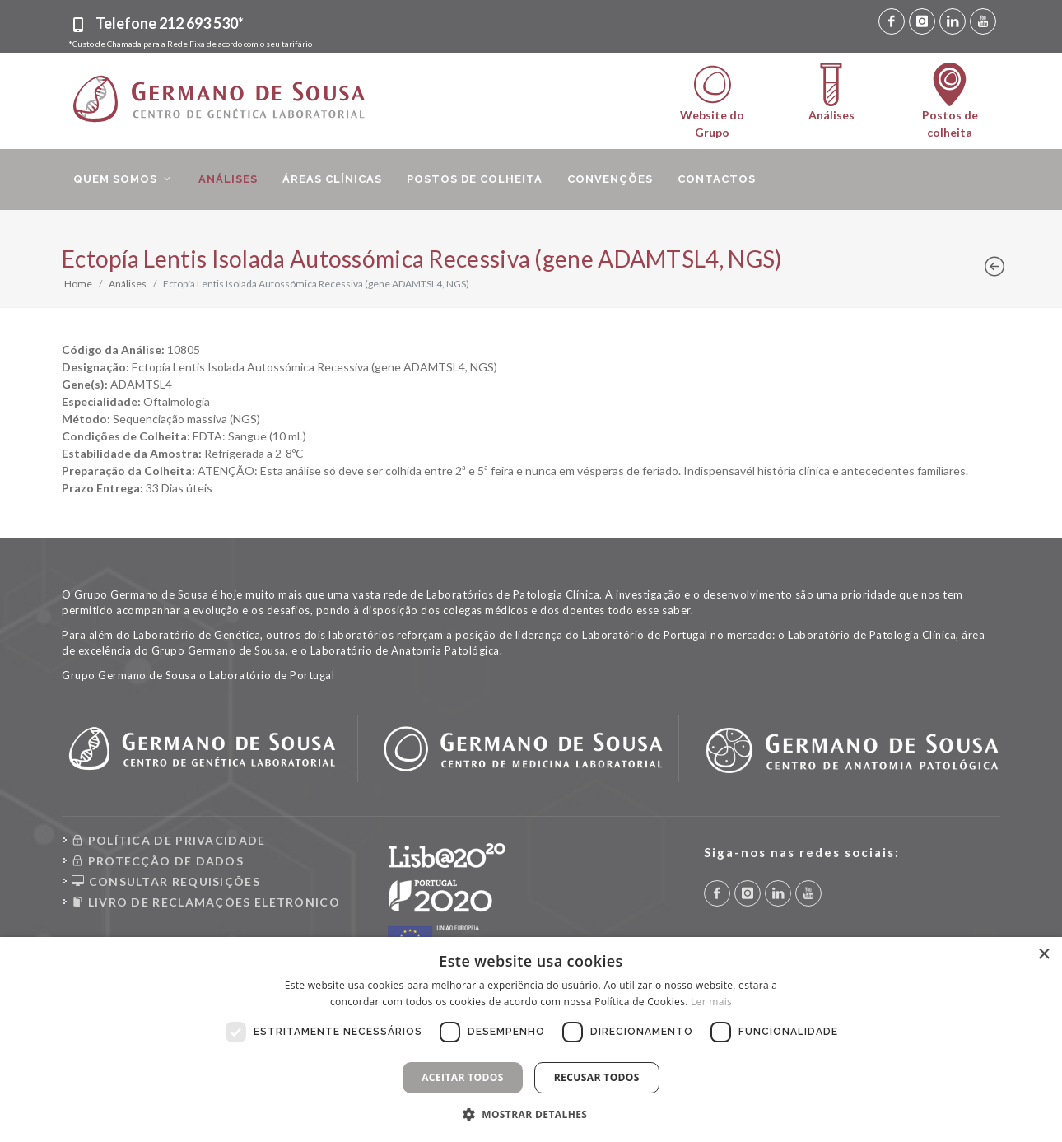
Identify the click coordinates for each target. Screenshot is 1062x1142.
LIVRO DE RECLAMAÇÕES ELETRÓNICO (206, 902)
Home (78, 283)
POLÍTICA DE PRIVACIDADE (169, 840)
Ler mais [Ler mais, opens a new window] (711, 1002)
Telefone (169, 23)
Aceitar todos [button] (463, 1077)
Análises (128, 283)
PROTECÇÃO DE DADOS (158, 860)
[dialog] (531, 1039)
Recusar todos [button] (597, 1077)
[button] (531, 1114)
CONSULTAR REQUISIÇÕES (166, 881)
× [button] (1043, 955)
